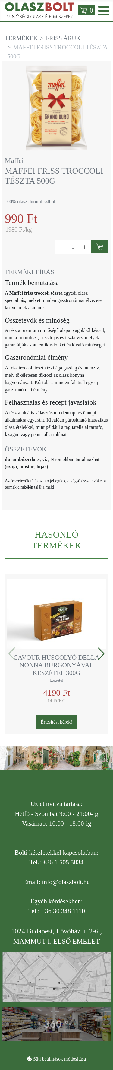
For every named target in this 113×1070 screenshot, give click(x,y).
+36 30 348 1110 (63, 911)
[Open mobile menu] (104, 10)
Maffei (14, 160)
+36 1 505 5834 (63, 862)
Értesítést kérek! (56, 721)
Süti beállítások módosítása (59, 1059)
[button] (101, 654)
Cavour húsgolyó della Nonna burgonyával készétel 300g (57, 665)
